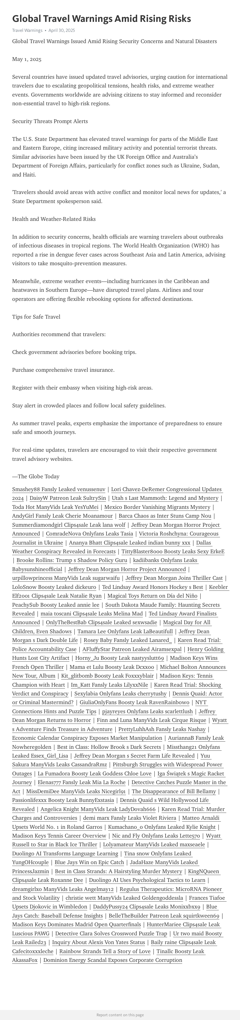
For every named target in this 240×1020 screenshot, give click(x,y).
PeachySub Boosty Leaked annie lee (55, 604)
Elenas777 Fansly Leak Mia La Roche (82, 782)
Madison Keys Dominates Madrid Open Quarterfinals (76, 924)
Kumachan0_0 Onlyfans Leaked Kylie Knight (162, 826)
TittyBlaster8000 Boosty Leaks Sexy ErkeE (173, 551)
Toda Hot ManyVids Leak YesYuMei (55, 507)
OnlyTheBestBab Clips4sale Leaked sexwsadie (101, 622)
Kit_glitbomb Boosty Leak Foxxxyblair (107, 675)
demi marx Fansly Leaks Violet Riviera (129, 817)
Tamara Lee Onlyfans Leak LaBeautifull (125, 631)
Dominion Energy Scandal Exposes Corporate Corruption (112, 960)
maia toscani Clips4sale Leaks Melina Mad (92, 613)
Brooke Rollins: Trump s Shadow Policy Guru (72, 560)
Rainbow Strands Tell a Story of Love (105, 951)
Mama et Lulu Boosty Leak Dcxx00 (112, 667)
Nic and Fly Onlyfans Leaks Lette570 (156, 835)
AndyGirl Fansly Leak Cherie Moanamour (62, 515)
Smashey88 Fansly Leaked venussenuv (58, 489)
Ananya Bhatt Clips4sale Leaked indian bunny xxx (129, 542)
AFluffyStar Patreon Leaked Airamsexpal (132, 649)
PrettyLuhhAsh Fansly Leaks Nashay (162, 729)
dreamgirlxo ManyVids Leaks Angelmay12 (63, 889)
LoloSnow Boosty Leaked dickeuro (54, 587)
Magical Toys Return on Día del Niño (153, 595)
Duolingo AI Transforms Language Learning (65, 853)
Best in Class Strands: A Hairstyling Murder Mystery (118, 871)
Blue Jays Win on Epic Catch (89, 862)
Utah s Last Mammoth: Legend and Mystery (165, 498)
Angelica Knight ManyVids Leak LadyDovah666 (98, 809)
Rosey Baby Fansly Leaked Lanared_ (128, 640)
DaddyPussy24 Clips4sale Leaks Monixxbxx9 (146, 906)
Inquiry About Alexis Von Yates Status (98, 942)
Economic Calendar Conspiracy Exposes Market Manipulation (87, 737)
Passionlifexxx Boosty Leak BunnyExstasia (63, 800)
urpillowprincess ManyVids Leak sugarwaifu (66, 578)
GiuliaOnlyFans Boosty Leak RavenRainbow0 (134, 702)
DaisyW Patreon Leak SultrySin (68, 498)
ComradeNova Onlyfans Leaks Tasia (89, 533)
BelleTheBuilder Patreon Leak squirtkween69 (164, 915)
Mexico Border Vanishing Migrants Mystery (157, 507)
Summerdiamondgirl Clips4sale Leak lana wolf (68, 524)
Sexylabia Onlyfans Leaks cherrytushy (120, 693)
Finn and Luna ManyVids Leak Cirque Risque (151, 720)
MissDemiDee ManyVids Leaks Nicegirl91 (76, 791)
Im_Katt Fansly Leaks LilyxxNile (109, 684)
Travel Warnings (27, 30)
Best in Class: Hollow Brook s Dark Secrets (109, 747)
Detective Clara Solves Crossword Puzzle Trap (111, 933)
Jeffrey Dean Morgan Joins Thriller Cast (174, 578)
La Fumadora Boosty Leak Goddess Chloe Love (95, 773)
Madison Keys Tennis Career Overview (59, 835)
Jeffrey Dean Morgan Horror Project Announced (127, 569)
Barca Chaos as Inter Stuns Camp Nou (165, 515)
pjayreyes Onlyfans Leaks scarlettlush (147, 711)
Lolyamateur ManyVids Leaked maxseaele (154, 844)
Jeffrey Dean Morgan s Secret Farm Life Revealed (134, 755)
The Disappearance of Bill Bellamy (174, 791)
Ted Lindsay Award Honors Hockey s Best (152, 587)
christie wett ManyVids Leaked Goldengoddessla (124, 897)
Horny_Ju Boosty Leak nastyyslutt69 (119, 657)
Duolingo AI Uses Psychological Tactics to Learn (147, 880)
